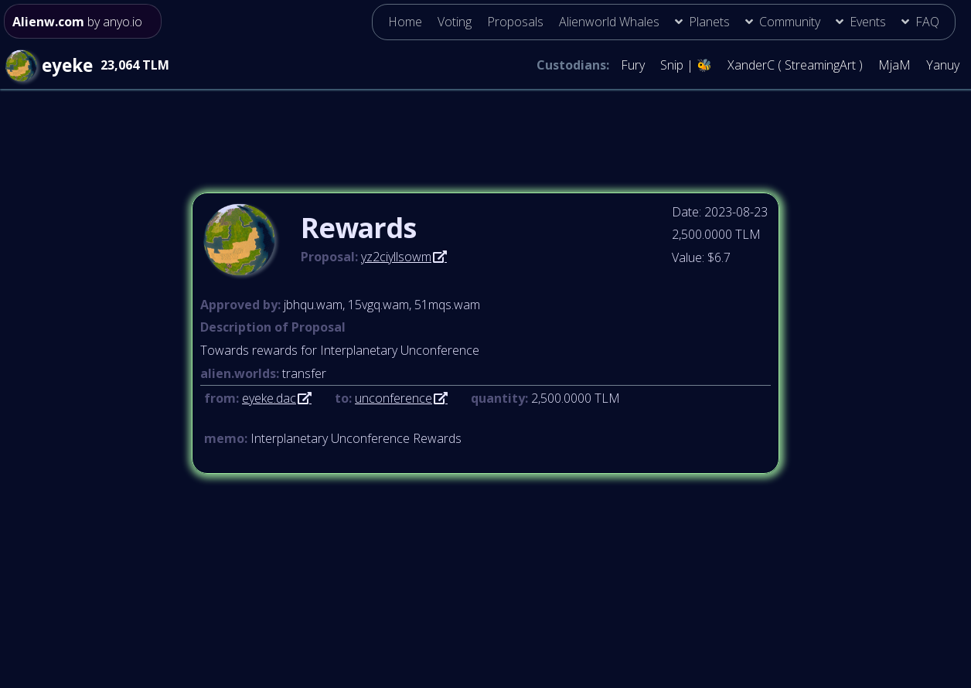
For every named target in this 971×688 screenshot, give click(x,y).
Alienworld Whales (609, 21)
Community (789, 21)
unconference (393, 398)
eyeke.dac (269, 398)
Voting (455, 21)
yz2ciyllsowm (396, 256)
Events (868, 21)
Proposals (515, 21)
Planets (709, 21)
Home (405, 21)
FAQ (927, 21)
